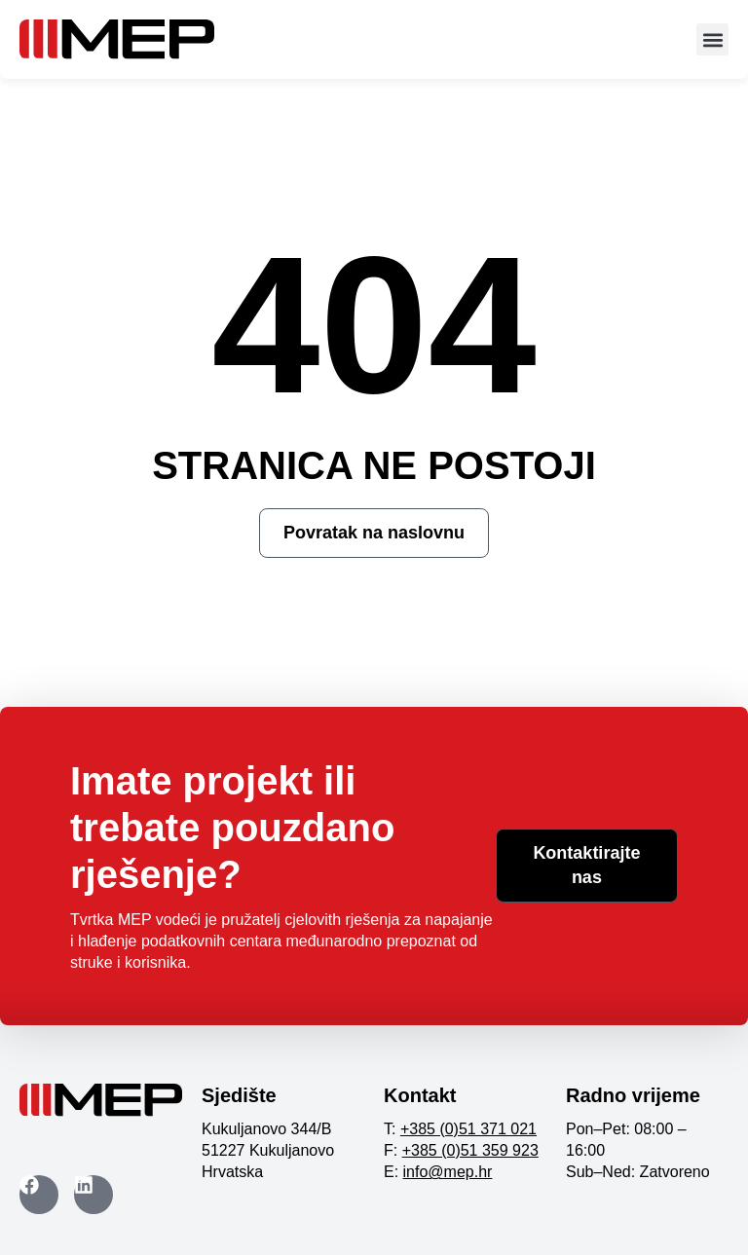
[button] (712, 39)
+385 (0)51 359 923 (470, 1150)
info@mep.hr (448, 1171)
